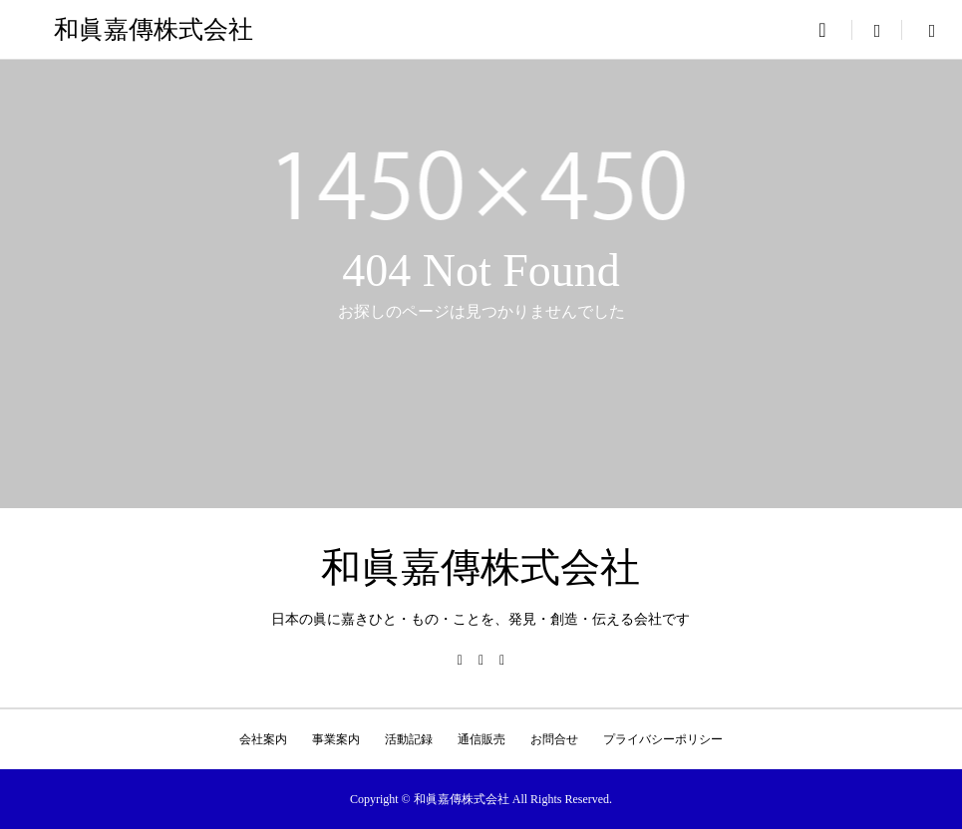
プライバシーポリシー (663, 739)
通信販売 (481, 739)
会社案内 (263, 739)
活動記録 (409, 739)
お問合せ (554, 739)
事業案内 (336, 739)
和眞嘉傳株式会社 (153, 29)
